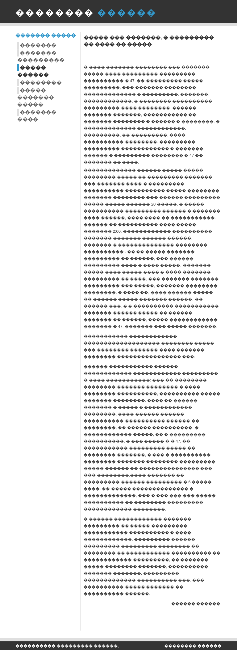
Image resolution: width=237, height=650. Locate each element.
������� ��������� (40, 56)
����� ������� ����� (35, 97)
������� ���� (36, 115)
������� (38, 45)
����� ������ (33, 71)
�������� (41, 82)
